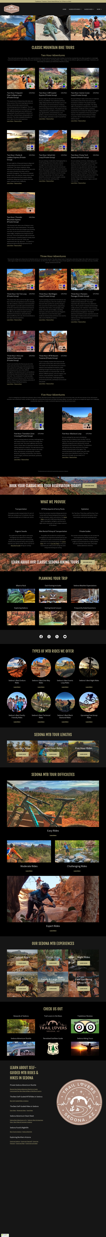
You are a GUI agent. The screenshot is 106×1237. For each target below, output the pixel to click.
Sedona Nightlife (27, 1132)
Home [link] (64, 9)
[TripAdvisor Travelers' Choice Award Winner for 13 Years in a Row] (53, 1)
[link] (11, 9)
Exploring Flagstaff (26, 1141)
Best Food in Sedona (15, 1132)
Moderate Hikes (21, 1110)
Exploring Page (20, 1143)
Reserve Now (18, 121)
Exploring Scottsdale (32, 1143)
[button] (75, 9)
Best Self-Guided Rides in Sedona (19, 1101)
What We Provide (15, 545)
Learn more (22, 754)
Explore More (89, 485)
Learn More (10, 121)
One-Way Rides (55, 543)
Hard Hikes (30, 1110)
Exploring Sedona (15, 1141)
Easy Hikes (13, 1110)
